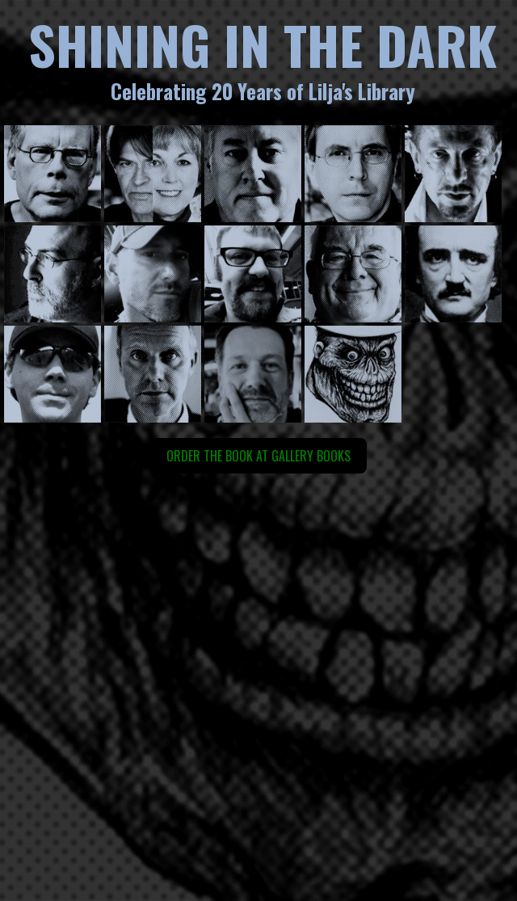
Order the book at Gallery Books (258, 455)
